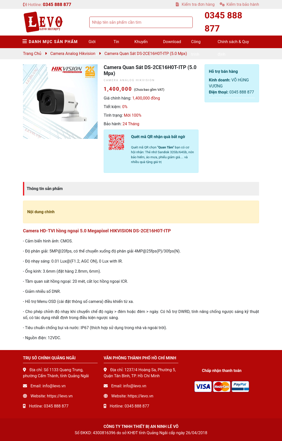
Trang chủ (32, 53)
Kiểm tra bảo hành (239, 4)
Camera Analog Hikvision (73, 53)
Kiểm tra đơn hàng (195, 4)
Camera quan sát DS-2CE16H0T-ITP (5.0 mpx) (145, 53)
